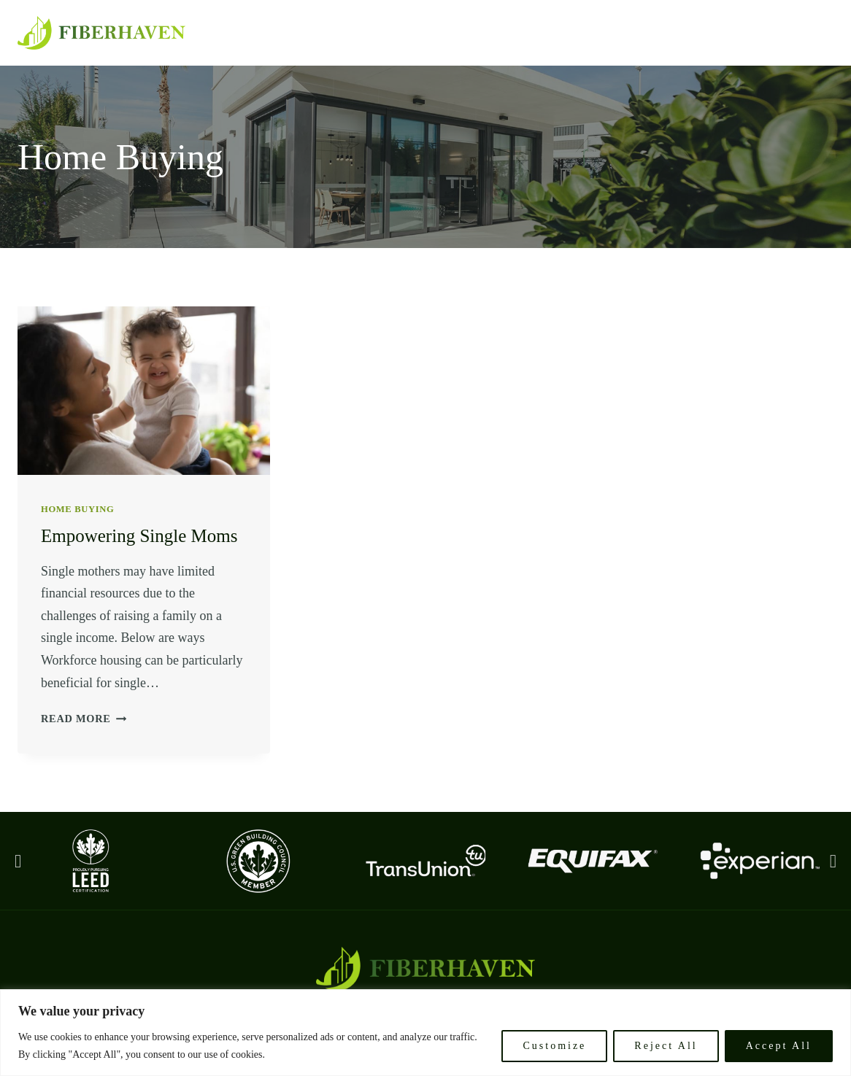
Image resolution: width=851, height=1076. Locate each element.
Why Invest (737, 32)
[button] (18, 860)
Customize (554, 1045)
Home (506, 32)
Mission (567, 32)
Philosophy (646, 32)
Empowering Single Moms (139, 536)
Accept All (779, 1045)
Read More (83, 718)
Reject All (665, 1045)
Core (808, 32)
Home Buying (77, 509)
